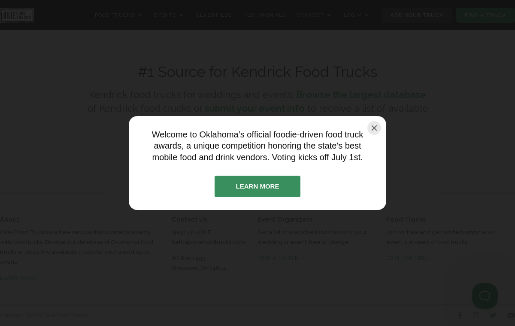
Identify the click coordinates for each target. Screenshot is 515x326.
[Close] (374, 128)
